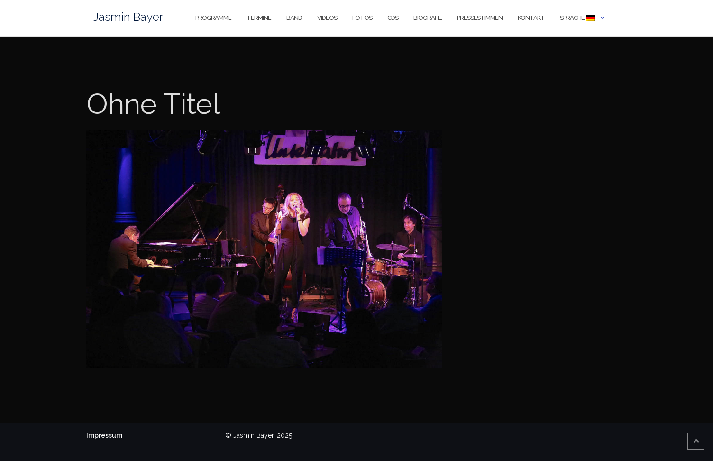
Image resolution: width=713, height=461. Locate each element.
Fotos (362, 17)
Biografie (427, 17)
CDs (392, 17)
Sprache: (577, 17)
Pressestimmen (480, 17)
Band (294, 17)
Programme (213, 17)
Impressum (104, 435)
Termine (259, 17)
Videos (327, 17)
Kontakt (531, 17)
